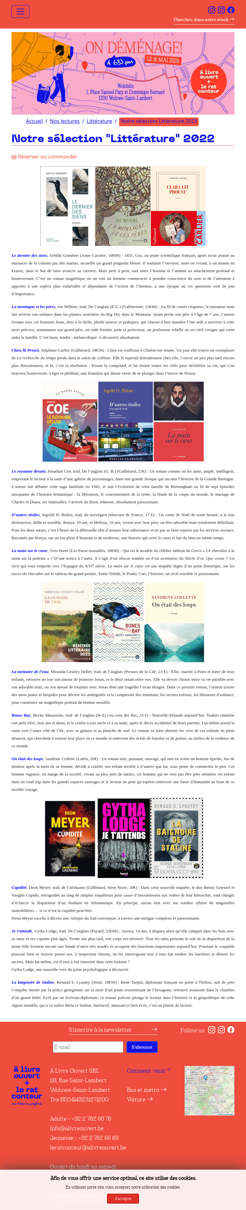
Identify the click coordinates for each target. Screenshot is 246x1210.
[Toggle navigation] (20, 11)
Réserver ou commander (45, 156)
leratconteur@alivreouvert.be (88, 1147)
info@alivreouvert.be (77, 1128)
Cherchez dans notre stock (204, 19)
